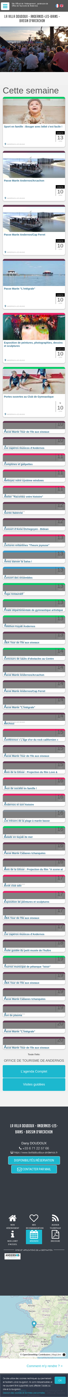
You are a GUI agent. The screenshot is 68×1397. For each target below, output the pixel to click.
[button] (34, 122)
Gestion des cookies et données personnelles (24, 1392)
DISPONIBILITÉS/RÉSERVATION (34, 1160)
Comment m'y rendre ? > (45, 1366)
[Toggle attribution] (64, 1355)
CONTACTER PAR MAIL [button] (34, 1169)
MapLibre (56, 1354)
